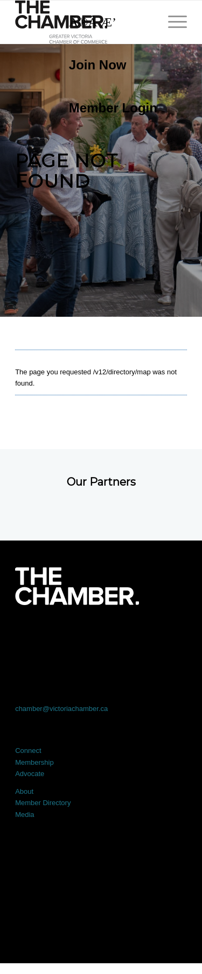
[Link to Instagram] (135, 635)
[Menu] (172, 22)
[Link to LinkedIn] (101, 635)
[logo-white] (76, 586)
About (24, 791)
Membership (34, 762)
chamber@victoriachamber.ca (61, 709)
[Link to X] (67, 635)
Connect (28, 751)
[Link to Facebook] (32, 635)
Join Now (98, 65)
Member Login (113, 108)
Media (24, 815)
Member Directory (43, 803)
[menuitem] (107, 65)
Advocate (29, 774)
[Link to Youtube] (169, 635)
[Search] (107, 22)
